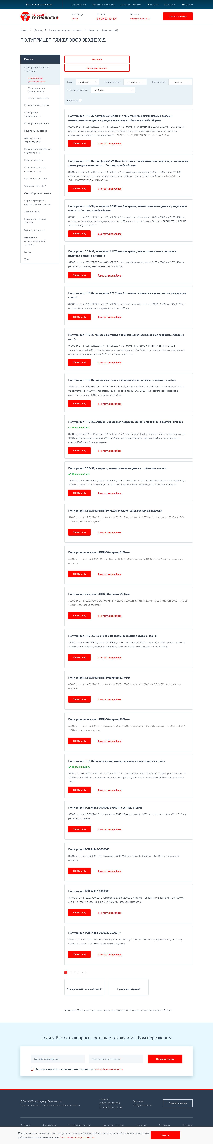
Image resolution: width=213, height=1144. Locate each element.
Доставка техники (131, 4)
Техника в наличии (103, 4)
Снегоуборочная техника (40, 193)
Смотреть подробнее (109, 134)
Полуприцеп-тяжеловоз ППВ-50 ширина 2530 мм (99, 584)
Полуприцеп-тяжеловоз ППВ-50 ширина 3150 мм (99, 543)
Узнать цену (79, 133)
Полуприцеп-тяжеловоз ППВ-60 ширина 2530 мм (99, 710)
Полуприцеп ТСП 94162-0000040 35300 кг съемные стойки (105, 798)
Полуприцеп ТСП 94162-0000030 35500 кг (94, 923)
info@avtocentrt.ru (140, 18)
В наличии (74, 91)
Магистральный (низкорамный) (36, 89)
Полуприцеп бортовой (40, 104)
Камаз (40, 251)
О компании (78, 4)
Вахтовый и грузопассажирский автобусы (40, 241)
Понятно (165, 1135)
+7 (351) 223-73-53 (111, 1098)
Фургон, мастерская (35, 229)
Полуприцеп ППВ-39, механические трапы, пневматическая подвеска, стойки (116, 751)
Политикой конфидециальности (77, 1137)
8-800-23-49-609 (107, 18)
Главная (24, 30)
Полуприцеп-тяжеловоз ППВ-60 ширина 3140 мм (99, 668)
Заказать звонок (178, 16)
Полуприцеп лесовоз (40, 130)
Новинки (187, 4)
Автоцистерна (40, 211)
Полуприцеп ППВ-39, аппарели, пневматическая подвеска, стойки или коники (117, 458)
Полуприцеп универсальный (32, 114)
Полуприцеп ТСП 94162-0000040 (88, 840)
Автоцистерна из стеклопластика (40, 140)
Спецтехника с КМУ (40, 185)
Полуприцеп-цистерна (40, 123)
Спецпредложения (107, 58)
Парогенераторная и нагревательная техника (40, 202)
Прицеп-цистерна (40, 160)
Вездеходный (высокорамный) (36, 79)
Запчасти (152, 4)
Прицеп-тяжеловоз (38, 98)
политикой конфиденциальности (109, 1060)
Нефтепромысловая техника (40, 220)
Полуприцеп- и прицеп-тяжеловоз (65, 30)
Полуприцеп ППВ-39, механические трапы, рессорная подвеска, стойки (113, 626)
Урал (40, 259)
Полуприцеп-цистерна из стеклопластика (40, 151)
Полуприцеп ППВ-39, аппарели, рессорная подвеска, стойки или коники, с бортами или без (125, 412)
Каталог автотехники (39, 4)
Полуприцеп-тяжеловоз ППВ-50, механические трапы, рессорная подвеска (115, 501)
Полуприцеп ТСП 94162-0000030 (88, 881)
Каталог (38, 30)
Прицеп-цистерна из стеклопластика (35, 169)
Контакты (170, 4)
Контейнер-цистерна (40, 178)
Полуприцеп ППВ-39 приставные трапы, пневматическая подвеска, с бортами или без (122, 370)
